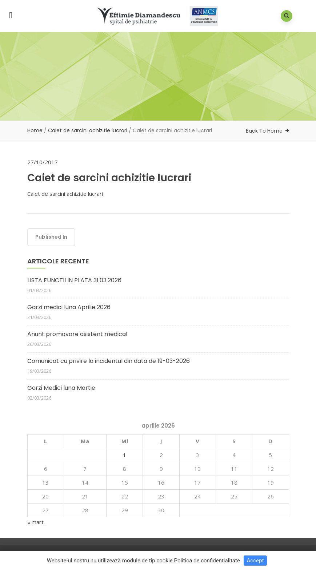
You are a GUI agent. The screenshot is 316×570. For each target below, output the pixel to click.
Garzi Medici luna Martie (61, 388)
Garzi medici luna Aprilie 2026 (69, 307)
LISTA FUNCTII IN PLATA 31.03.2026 (74, 280)
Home (35, 130)
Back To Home (264, 130)
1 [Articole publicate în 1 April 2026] (124, 454)
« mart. (36, 522)
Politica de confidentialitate (207, 562)
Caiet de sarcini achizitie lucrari (87, 130)
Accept (255, 562)
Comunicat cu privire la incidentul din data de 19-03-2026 (108, 361)
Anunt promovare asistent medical (77, 334)
